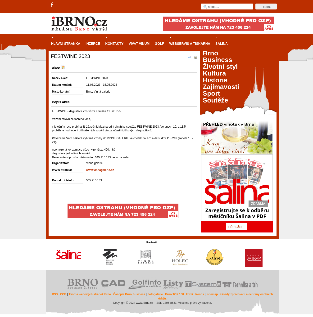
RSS (55, 294)
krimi (189, 294)
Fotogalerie (155, 294)
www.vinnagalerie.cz (100, 170)
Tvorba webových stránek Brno (89, 294)
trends (199, 294)
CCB (63, 294)
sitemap (212, 294)
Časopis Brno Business (129, 294)
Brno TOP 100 (174, 294)
